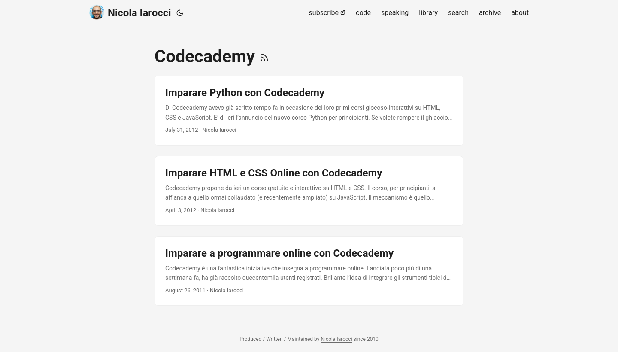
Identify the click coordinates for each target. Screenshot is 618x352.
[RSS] (264, 56)
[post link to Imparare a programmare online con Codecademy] (309, 271)
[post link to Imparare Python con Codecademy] (309, 110)
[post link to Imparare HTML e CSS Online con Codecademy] (309, 190)
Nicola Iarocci (130, 12)
